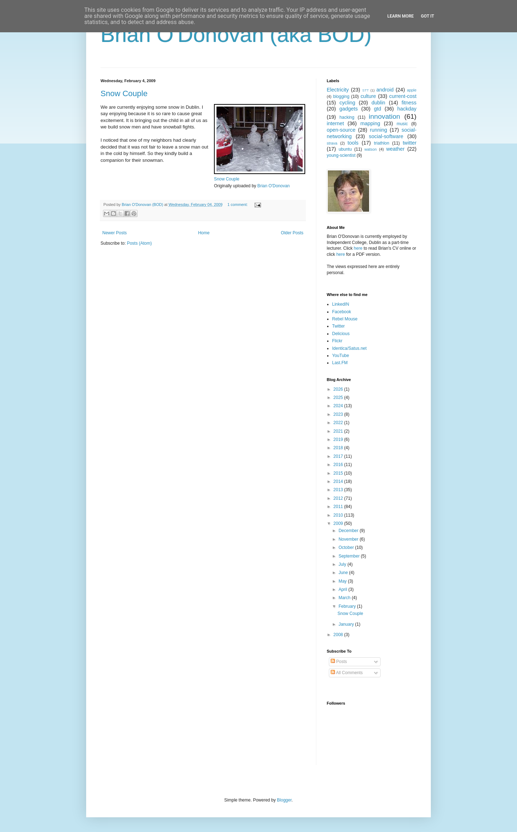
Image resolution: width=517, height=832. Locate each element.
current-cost (402, 96)
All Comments (347, 672)
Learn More (400, 16)
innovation (384, 116)
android (384, 90)
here (358, 248)
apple (411, 90)
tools (353, 143)
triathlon (381, 143)
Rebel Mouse (345, 318)
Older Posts (292, 232)
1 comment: (238, 204)
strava (332, 143)
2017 (339, 456)
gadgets (348, 109)
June (344, 572)
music (402, 123)
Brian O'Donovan (273, 185)
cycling (347, 102)
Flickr (337, 340)
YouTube (340, 355)
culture (368, 96)
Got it (427, 16)
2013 (339, 489)
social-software (386, 136)
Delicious (341, 333)
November (349, 539)
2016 (339, 464)
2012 (339, 498)
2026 (339, 389)
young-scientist (341, 155)
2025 (339, 397)
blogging (341, 96)
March (345, 597)
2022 (339, 422)
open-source (341, 130)
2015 (339, 473)
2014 (339, 481)
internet (335, 123)
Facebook (341, 311)
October (347, 547)
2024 (339, 405)
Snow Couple (124, 93)
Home (204, 232)
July (343, 564)
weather (395, 149)
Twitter (338, 326)
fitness (408, 102)
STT (365, 90)
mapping (370, 123)
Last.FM (340, 362)
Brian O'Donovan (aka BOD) (236, 35)
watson (370, 149)
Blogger (284, 800)
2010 (339, 515)
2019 (339, 439)
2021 (339, 431)
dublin (378, 102)
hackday (406, 109)
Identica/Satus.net (349, 348)
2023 (339, 414)
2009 (339, 523)
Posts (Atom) (139, 243)
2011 (339, 506)
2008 (339, 634)
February (348, 606)
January (347, 624)
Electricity (338, 90)
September (350, 556)
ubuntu (345, 149)
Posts (339, 661)
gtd (377, 109)
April (343, 589)
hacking (347, 117)
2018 (339, 447)
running (378, 130)
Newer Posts (114, 232)
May (343, 581)
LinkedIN (340, 304)
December (349, 530)
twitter (409, 143)
